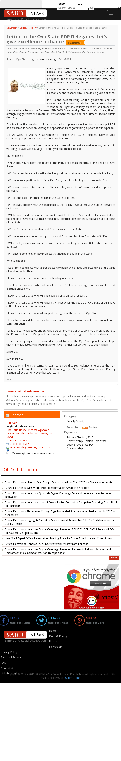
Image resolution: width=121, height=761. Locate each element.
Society (23, 27)
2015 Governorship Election (80, 439)
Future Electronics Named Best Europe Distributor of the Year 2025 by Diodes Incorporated (59, 482)
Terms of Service (11, 657)
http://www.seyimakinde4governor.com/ (30, 453)
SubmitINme (72, 677)
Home (52, 630)
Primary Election (76, 437)
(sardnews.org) (47, 59)
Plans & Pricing (58, 636)
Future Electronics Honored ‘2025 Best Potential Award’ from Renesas (46, 544)
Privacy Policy (9, 652)
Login (80, 3)
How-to (53, 641)
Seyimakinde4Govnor (20, 426)
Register (62, 3)
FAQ (3, 662)
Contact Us (7, 668)
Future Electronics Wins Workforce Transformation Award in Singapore (47, 487)
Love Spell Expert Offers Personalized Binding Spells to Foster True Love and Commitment (59, 538)
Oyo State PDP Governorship (80, 446)
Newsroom (11, 27)
